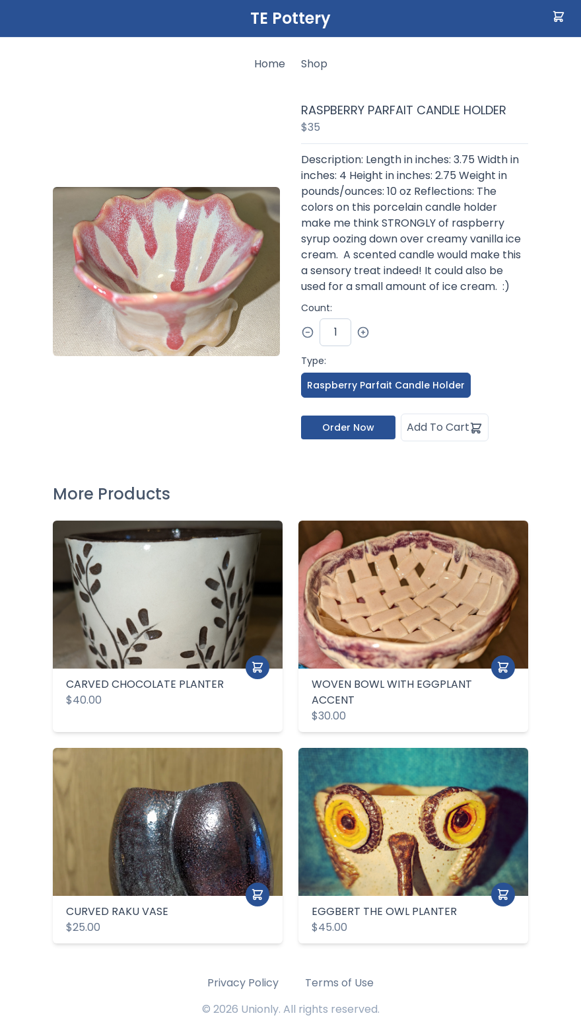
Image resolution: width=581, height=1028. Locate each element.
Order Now (348, 427)
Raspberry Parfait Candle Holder (386, 385)
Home (269, 63)
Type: (313, 360)
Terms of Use (339, 982)
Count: (316, 307)
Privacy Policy (243, 982)
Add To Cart (445, 427)
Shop (314, 63)
